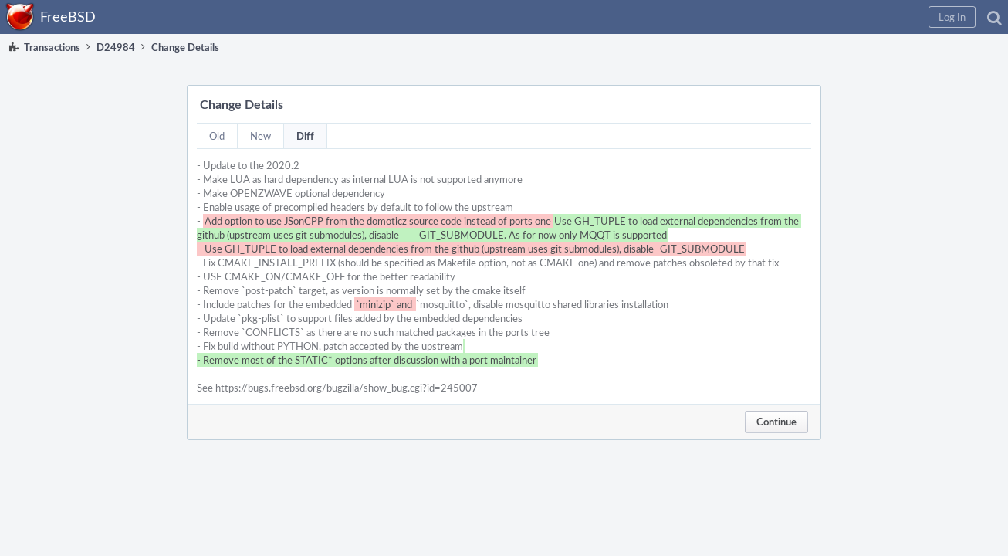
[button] (746, 17)
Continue (776, 422)
